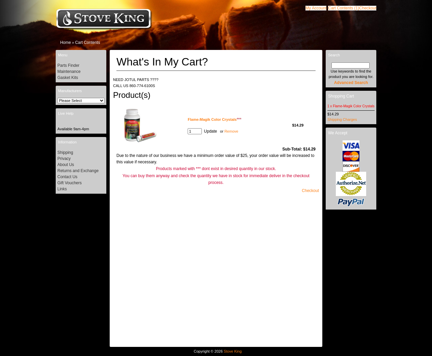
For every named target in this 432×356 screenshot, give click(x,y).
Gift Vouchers (69, 183)
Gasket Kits (67, 77)
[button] (343, 8)
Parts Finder (68, 65)
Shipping (65, 152)
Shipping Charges (342, 119)
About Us (65, 164)
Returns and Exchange (78, 170)
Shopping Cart (341, 96)
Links (62, 189)
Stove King (233, 351)
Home (65, 42)
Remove (231, 131)
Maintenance (69, 71)
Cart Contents (87, 42)
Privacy (64, 158)
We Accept (337, 133)
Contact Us (67, 176)
